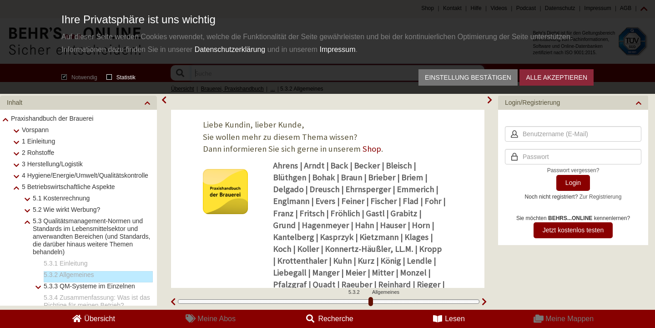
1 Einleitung (38, 141)
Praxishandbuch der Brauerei (52, 118)
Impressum (337, 49)
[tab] (78, 103)
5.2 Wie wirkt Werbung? (66, 209)
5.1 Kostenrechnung (61, 198)
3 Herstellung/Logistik (52, 164)
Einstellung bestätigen (468, 77)
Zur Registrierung (600, 197)
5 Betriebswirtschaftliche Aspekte (68, 186)
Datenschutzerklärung (230, 49)
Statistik (121, 77)
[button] (78, 103)
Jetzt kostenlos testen (573, 230)
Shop (372, 149)
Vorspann (35, 129)
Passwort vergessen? (573, 170)
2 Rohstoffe (38, 152)
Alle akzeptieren (556, 77)
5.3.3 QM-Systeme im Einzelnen (89, 286)
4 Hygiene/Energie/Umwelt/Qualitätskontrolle (85, 175)
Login (573, 182)
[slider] (370, 301)
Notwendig (79, 77)
